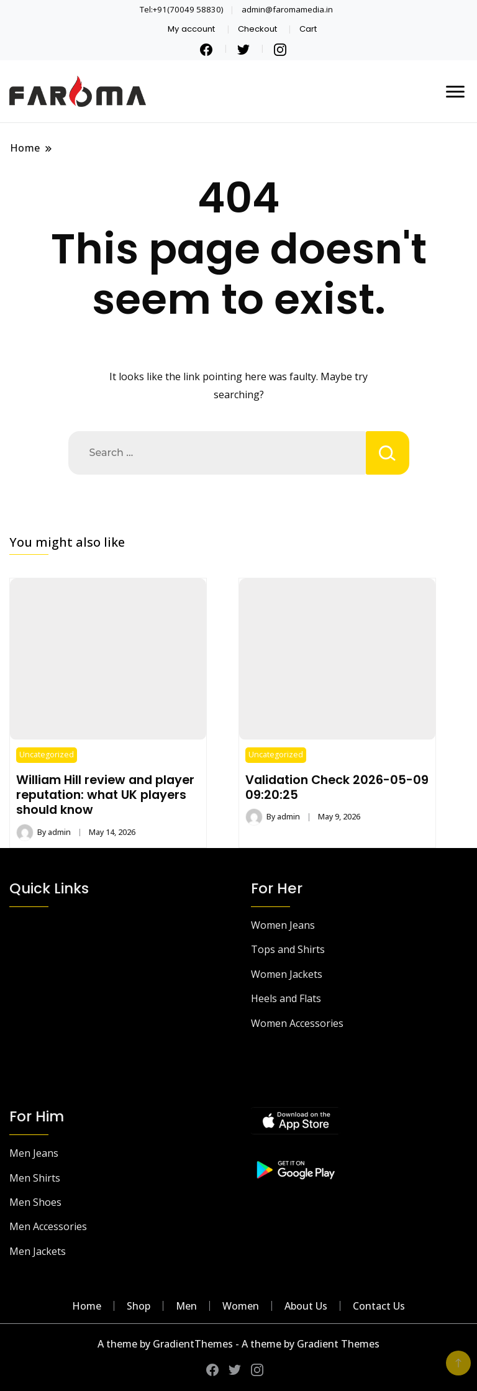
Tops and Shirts (288, 949)
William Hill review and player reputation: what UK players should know (105, 795)
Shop (138, 1306)
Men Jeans (33, 1153)
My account (191, 29)
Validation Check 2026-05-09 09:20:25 (337, 787)
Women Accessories (297, 1023)
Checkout (257, 29)
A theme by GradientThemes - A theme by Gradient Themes (238, 1344)
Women (240, 1306)
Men (186, 1306)
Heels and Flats (286, 998)
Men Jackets (37, 1251)
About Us (305, 1306)
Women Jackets (286, 974)
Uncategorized (46, 754)
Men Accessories (48, 1226)
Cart (308, 29)
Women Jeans (283, 925)
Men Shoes (35, 1202)
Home (86, 1306)
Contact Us (379, 1306)
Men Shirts (34, 1178)
